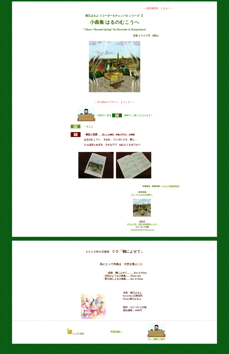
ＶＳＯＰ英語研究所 (170, 186)
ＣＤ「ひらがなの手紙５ (141, 195)
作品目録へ (116, 331)
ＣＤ (163, 8)
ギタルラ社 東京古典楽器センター (142, 224)
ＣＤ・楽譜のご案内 (156, 339)
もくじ (89, 126)
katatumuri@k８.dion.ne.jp (143, 229)
